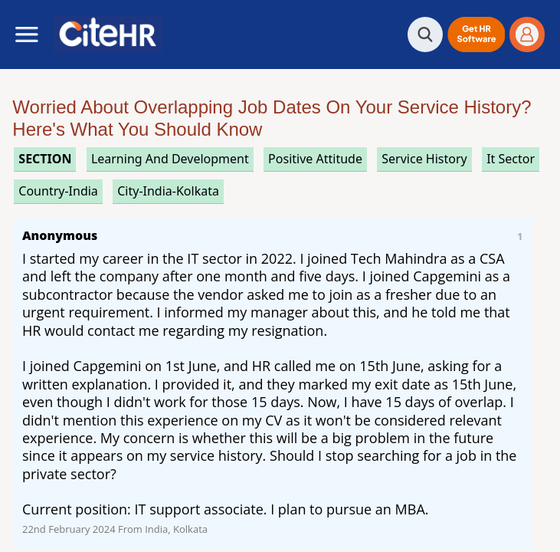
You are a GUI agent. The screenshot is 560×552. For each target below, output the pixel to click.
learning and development (170, 158)
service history (424, 158)
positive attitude (315, 158)
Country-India (58, 190)
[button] (476, 34)
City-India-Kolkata (168, 190)
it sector (510, 158)
